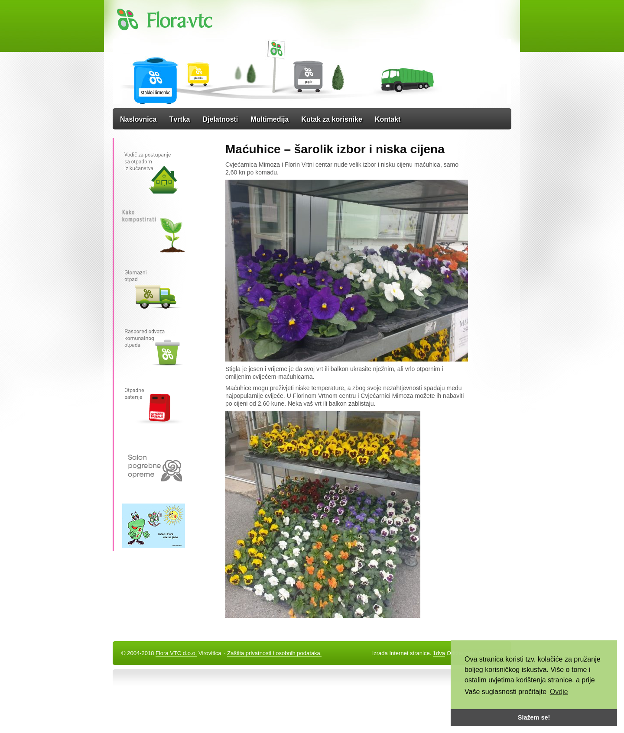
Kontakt (388, 119)
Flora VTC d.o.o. (176, 653)
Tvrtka (179, 119)
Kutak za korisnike (331, 119)
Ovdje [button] (559, 691)
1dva (439, 653)
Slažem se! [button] (534, 717)
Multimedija (269, 119)
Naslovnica (138, 119)
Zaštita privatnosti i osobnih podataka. (274, 653)
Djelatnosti (220, 119)
